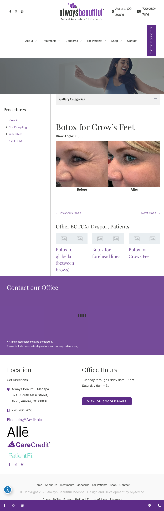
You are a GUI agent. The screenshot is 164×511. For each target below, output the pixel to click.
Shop (113, 485)
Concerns (83, 485)
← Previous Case (68, 213)
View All (14, 120)
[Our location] (149, 505)
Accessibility (51, 499)
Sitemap (116, 499)
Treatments (67, 485)
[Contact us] (159, 505)
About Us (51, 485)
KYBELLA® (16, 141)
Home (38, 485)
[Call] (146, 11)
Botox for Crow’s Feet (95, 126)
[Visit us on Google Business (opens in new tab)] (22, 11)
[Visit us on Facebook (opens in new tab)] (10, 11)
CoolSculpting (18, 127)
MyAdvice (137, 492)
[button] (151, 40)
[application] (35, 41)
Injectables (15, 134)
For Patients (99, 485)
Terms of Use (97, 499)
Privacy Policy (73, 499)
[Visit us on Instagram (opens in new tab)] (16, 11)
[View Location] (113, 12)
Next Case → (150, 213)
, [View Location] (30, 394)
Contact (124, 485)
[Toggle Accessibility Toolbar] (7, 490)
